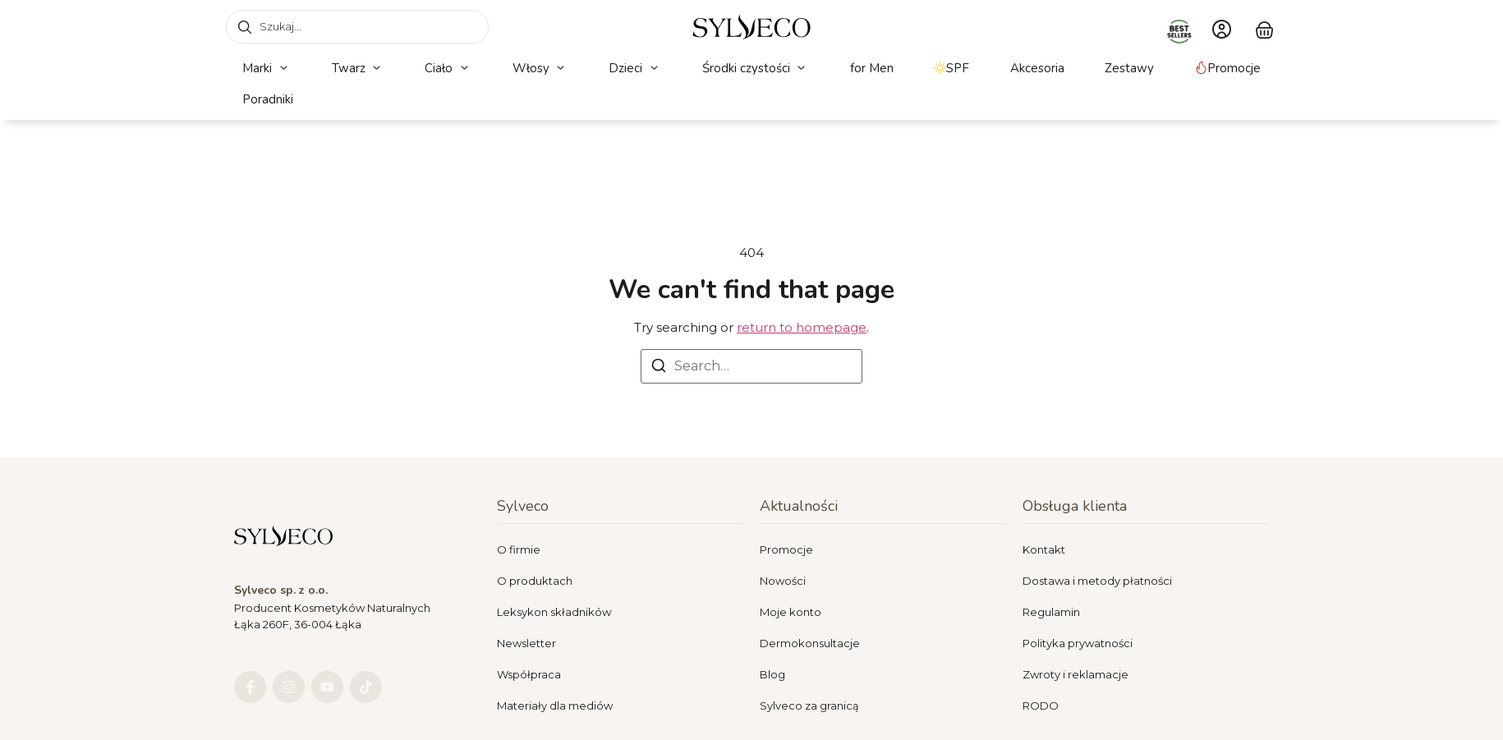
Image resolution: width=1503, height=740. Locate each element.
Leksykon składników (554, 611)
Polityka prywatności (1078, 643)
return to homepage (801, 327)
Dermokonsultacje (810, 643)
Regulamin (1051, 611)
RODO (1041, 705)
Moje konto (790, 611)
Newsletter (526, 643)
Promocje (786, 549)
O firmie (518, 549)
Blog (772, 674)
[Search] (658, 368)
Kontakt (1044, 549)
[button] (266, 69)
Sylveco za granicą (809, 705)
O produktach (534, 580)
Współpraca (529, 674)
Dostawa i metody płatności (1097, 580)
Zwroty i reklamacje (1075, 674)
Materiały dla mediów (555, 705)
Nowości (783, 580)
